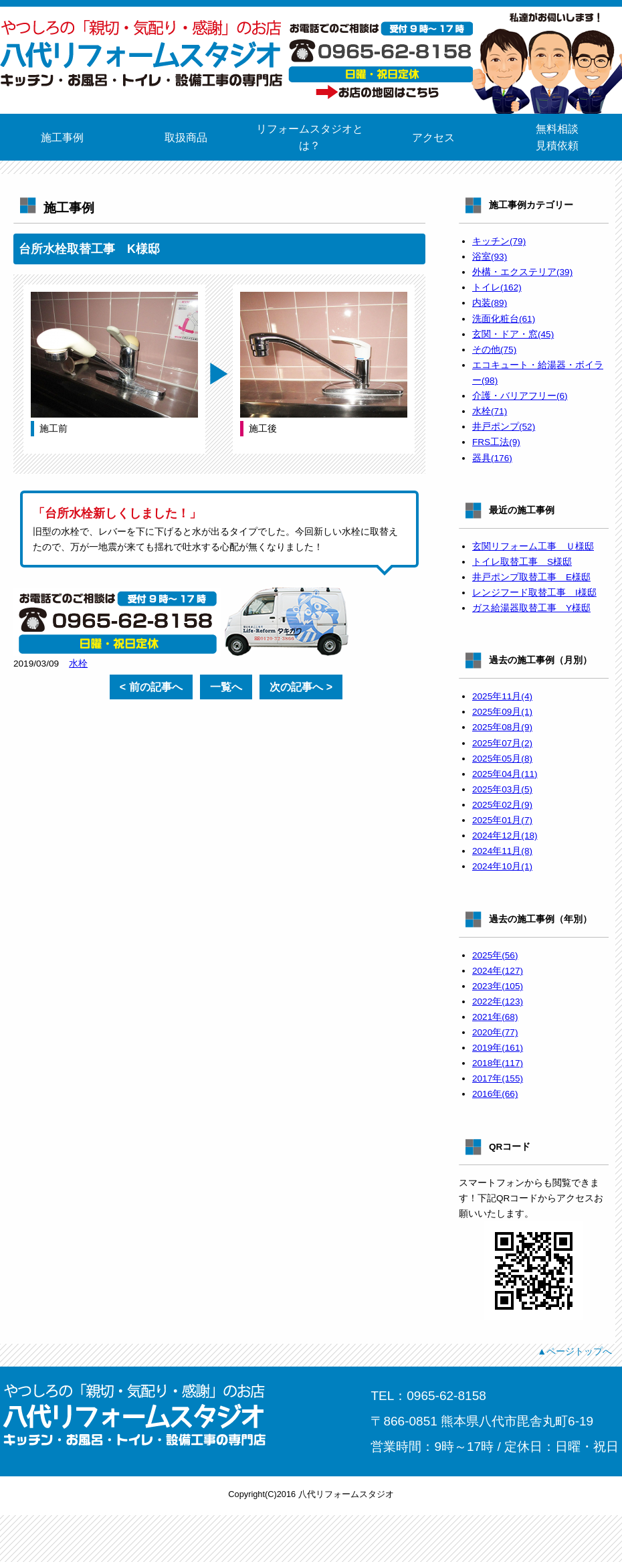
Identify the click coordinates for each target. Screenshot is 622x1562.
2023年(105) (497, 986)
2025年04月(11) (505, 774)
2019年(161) (497, 1048)
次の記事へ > (301, 687)
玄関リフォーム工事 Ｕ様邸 (533, 546)
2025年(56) (495, 955)
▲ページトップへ (574, 1351)
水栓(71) (489, 411)
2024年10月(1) (502, 866)
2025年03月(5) (502, 789)
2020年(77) (495, 1032)
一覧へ (226, 687)
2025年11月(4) (502, 696)
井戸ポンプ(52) (503, 427)
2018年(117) (497, 1063)
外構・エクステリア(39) (522, 272)
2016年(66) (495, 1094)
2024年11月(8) (502, 851)
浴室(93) (489, 257)
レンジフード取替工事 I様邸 (534, 593)
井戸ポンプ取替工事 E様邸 (531, 577)
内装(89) (489, 303)
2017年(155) (497, 1078)
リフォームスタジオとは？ (309, 137)
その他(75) (494, 350)
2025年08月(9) (502, 727)
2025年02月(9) (502, 805)
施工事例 (62, 137)
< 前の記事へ (151, 687)
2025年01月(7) (502, 820)
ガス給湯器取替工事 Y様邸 (531, 608)
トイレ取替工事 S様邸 (522, 562)
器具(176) (492, 458)
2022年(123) (497, 1001)
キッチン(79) (499, 241)
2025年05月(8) (502, 759)
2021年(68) (495, 1017)
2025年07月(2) (502, 743)
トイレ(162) (497, 287)
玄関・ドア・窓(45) (513, 334)
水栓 (78, 664)
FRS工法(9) (496, 442)
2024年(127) (497, 971)
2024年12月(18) (505, 836)
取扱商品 (186, 137)
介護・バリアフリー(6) (520, 396)
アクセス (433, 137)
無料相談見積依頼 (557, 137)
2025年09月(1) (502, 712)
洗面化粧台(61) (503, 319)
